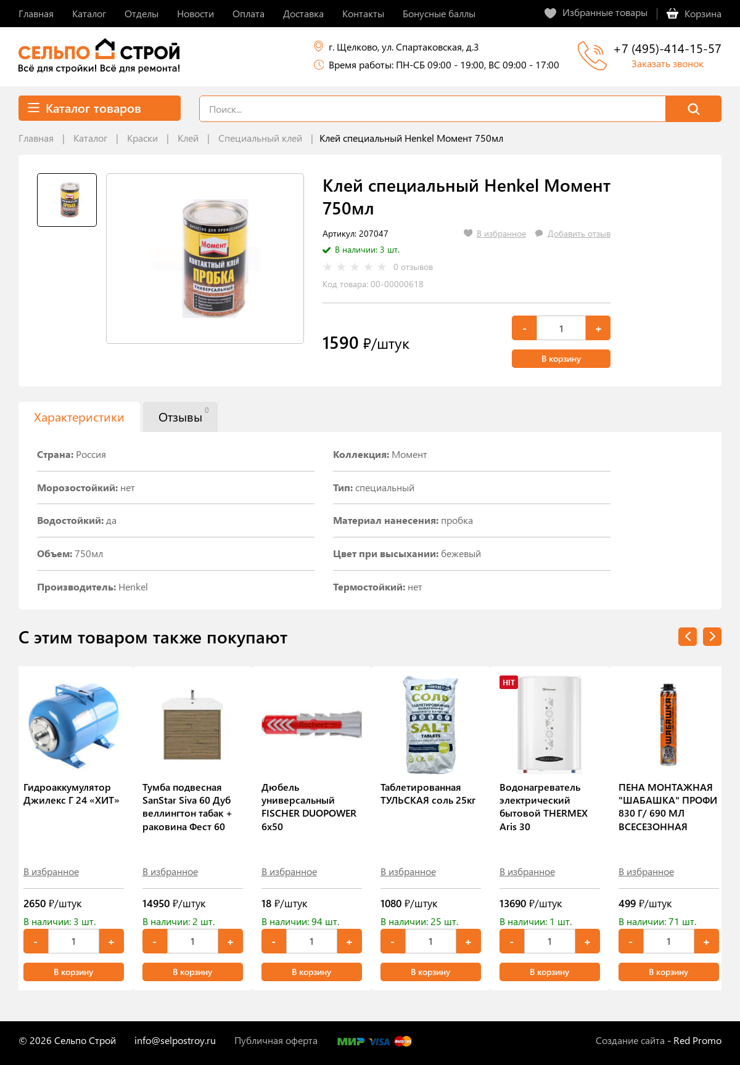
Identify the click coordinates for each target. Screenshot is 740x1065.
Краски (142, 137)
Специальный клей (260, 137)
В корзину (561, 358)
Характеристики (79, 416)
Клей (188, 137)
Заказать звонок (667, 63)
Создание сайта (630, 1040)
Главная (36, 137)
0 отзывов (413, 267)
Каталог (90, 137)
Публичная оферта (276, 1040)
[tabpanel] (205, 258)
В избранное (51, 871)
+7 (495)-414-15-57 (667, 47)
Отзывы (183, 415)
